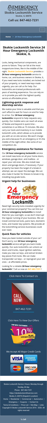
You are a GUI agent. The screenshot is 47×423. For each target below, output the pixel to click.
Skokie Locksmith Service (20, 71)
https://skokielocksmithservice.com (23, 393)
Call (23, 419)
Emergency (13, 402)
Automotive (38, 399)
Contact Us (34, 402)
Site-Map (34, 405)
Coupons (23, 402)
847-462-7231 (29, 20)
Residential (15, 399)
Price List (24, 405)
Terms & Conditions (11, 405)
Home (8, 37)
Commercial (26, 399)
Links (42, 405)
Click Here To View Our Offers (23, 320)
